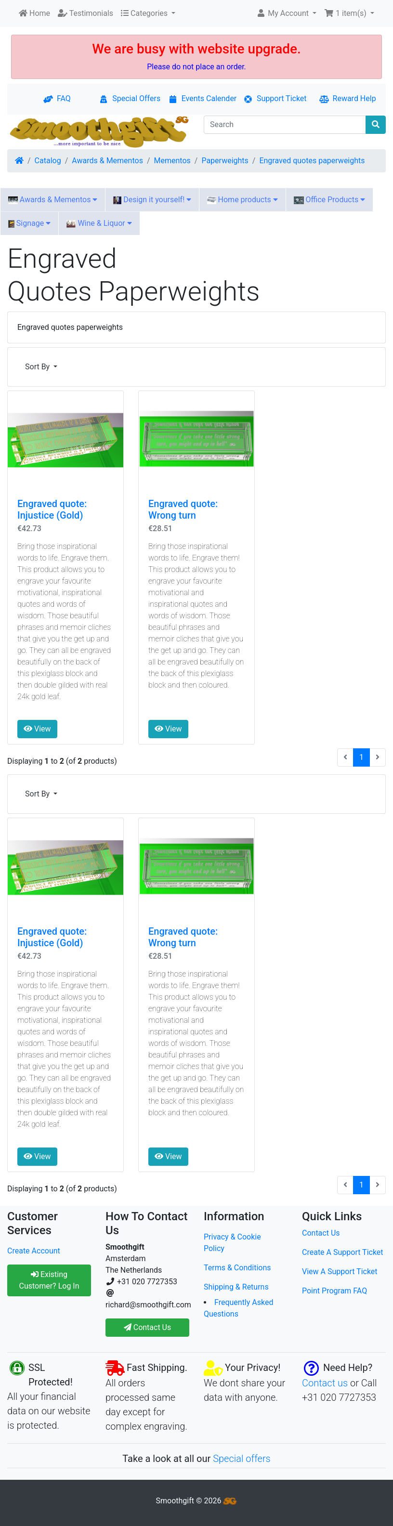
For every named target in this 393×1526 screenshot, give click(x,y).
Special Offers (129, 98)
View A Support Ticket (340, 1271)
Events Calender (202, 98)
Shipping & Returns (236, 1286)
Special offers (242, 1458)
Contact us (325, 1383)
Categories (145, 13)
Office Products (330, 199)
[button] (286, 13)
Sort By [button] (38, 366)
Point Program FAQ (334, 1290)
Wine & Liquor (98, 223)
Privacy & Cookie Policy (232, 1242)
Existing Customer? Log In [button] (49, 1280)
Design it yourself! (152, 199)
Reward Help (347, 98)
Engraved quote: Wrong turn (183, 509)
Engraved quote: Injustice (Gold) (52, 509)
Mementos (172, 160)
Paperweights (224, 160)
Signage (29, 223)
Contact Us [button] (147, 1327)
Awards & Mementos (107, 160)
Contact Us (321, 1233)
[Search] (285, 125)
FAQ (57, 98)
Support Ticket (275, 98)
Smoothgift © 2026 (196, 1500)
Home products (242, 199)
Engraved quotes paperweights (312, 160)
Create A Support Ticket (342, 1252)
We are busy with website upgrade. (196, 49)
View (37, 728)
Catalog (48, 160)
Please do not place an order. (196, 66)
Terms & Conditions (237, 1267)
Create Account (33, 1250)
